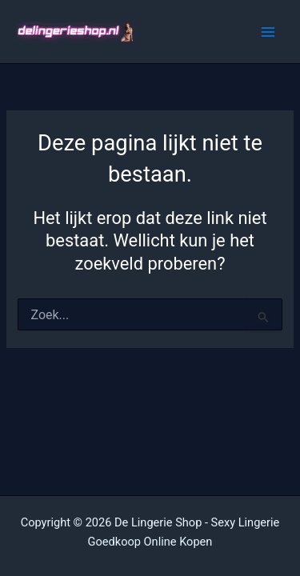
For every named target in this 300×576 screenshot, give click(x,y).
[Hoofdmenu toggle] (268, 31)
